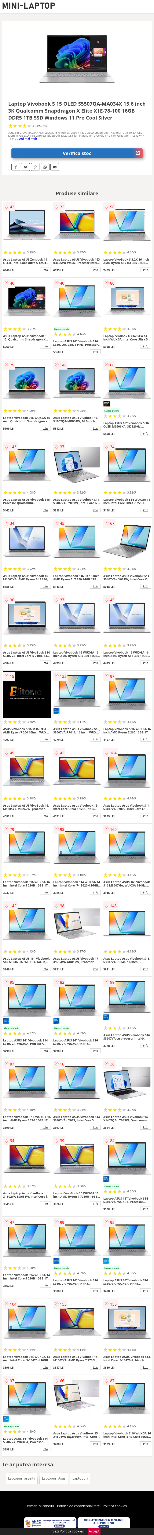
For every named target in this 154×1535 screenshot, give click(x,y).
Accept (94, 1531)
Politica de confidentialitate (78, 1506)
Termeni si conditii (39, 1506)
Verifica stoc (103, 153)
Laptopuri (80, 1478)
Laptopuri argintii (21, 1478)
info (45, 270)
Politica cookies (115, 1506)
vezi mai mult (28, 138)
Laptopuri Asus (54, 1478)
